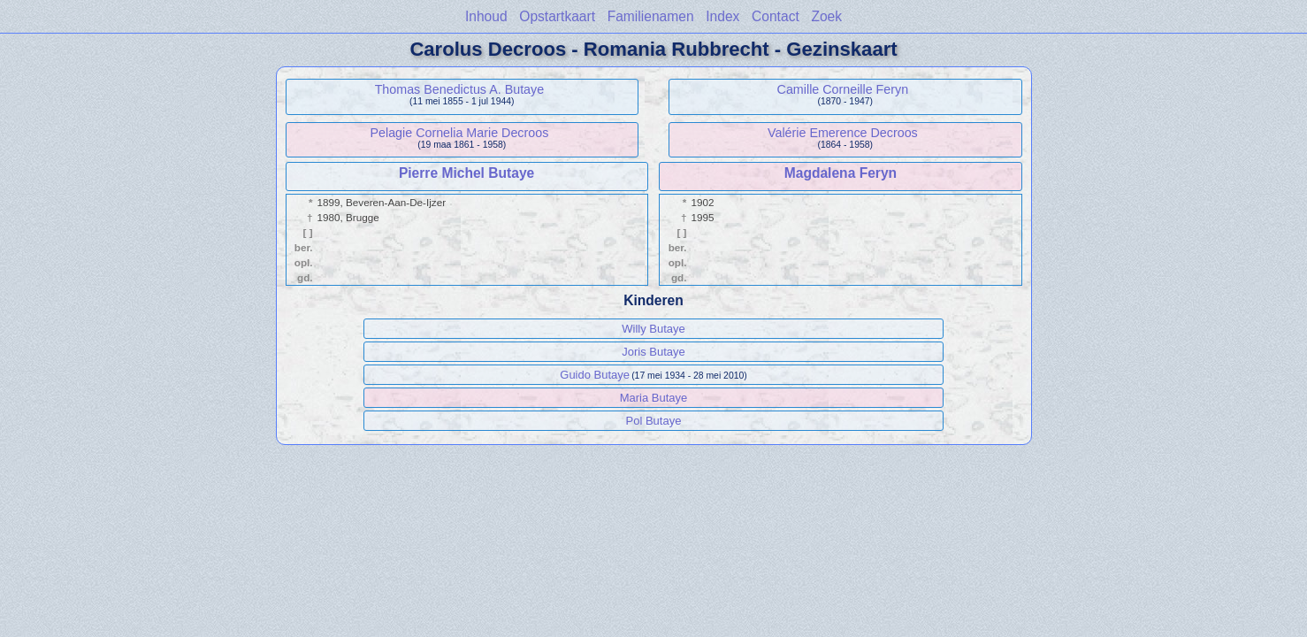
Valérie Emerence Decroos (843, 133)
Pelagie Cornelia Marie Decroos (459, 133)
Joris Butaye (653, 351)
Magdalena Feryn (840, 172)
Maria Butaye (654, 397)
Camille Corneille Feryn (843, 89)
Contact (775, 16)
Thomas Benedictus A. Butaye (460, 89)
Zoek (826, 16)
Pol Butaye (654, 420)
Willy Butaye (653, 328)
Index (722, 16)
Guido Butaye (595, 374)
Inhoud (486, 16)
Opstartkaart (557, 16)
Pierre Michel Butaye (466, 172)
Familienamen (651, 16)
